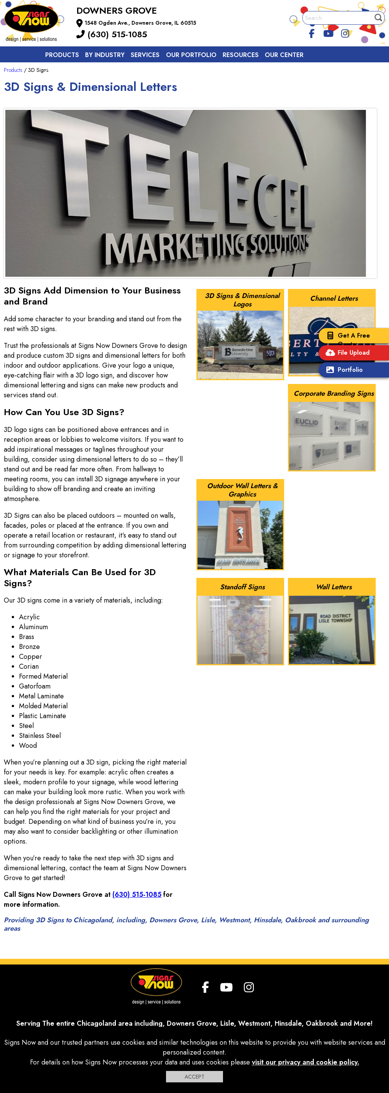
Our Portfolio (191, 55)
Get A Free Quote (346, 340)
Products (62, 55)
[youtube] (328, 32)
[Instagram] (345, 32)
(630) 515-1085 (111, 34)
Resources (241, 55)
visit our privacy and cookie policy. (305, 1062)
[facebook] (312, 32)
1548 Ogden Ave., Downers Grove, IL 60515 (140, 23)
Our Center (284, 55)
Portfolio (343, 370)
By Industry (105, 55)
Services (145, 55)
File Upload (346, 353)
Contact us (65, 72)
